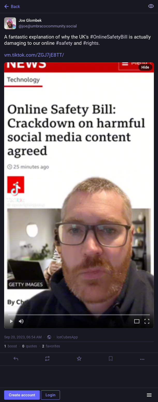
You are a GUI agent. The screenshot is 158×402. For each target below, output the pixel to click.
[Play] (11, 321)
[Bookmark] (111, 358)
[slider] (79, 314)
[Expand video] (136, 321)
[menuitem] (79, 195)
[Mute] (21, 321)
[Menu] (149, 395)
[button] (79, 195)
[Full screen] (146, 321)
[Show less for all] (151, 6)
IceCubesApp (67, 337)
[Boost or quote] (47, 358)
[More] (142, 359)
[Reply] (16, 358)
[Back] (72, 6)
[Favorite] (79, 358)
